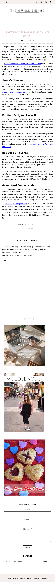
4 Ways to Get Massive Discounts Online (27, 34)
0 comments (27, 229)
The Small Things (18, 578)
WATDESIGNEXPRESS (41, 578)
